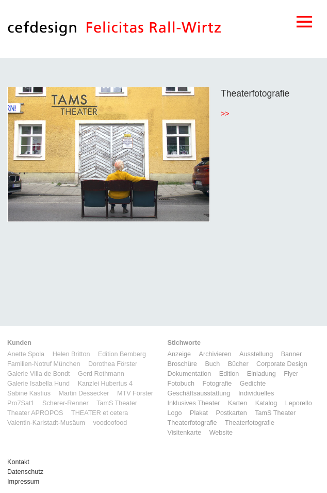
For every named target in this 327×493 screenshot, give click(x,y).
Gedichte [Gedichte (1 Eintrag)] (253, 383)
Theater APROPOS (35, 413)
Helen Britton (71, 354)
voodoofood (110, 422)
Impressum (23, 481)
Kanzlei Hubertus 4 (105, 383)
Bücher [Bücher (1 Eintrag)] (238, 364)
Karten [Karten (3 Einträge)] (237, 403)
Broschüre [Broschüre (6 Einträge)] (182, 364)
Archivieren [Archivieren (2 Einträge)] (215, 354)
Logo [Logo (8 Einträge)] (175, 413)
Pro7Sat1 (21, 403)
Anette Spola (25, 354)
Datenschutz (25, 471)
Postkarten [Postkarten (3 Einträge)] (231, 413)
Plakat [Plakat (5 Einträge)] (199, 413)
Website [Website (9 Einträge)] (221, 432)
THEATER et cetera (99, 413)
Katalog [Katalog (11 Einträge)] (266, 403)
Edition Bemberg (122, 354)
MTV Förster (135, 393)
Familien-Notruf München (43, 364)
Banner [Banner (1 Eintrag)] (291, 354)
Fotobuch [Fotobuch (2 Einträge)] (181, 383)
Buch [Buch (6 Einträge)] (212, 364)
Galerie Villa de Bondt (38, 373)
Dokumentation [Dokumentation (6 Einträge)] (189, 373)
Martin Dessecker (84, 393)
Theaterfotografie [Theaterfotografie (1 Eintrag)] (192, 422)
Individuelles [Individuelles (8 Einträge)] (256, 393)
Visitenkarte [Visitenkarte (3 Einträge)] (185, 432)
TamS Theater (116, 403)
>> (225, 113)
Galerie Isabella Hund (38, 383)
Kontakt (18, 462)
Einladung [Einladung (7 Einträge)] (261, 373)
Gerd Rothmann (101, 373)
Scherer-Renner (65, 403)
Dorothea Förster (112, 364)
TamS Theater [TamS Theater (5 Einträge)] (275, 413)
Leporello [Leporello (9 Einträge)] (298, 403)
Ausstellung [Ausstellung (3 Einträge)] (256, 354)
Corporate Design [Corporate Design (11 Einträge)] (281, 364)
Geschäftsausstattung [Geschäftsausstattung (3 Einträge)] (199, 393)
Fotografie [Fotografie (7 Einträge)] (217, 383)
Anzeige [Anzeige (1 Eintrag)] (179, 354)
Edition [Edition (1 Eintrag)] (229, 373)
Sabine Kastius (29, 393)
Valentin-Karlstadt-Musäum (46, 422)
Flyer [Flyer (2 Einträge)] (291, 373)
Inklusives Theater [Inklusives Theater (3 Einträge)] (194, 403)
